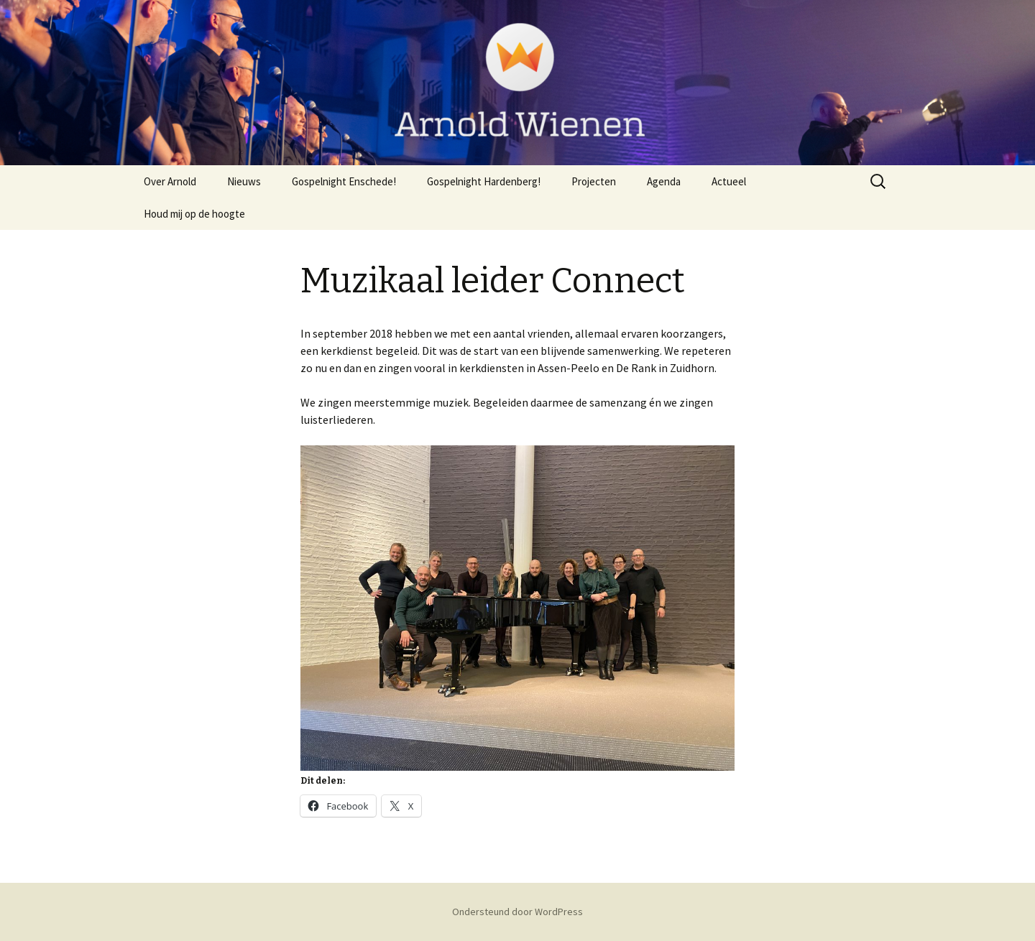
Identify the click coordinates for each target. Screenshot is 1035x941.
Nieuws (244, 181)
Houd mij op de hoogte (194, 214)
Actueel (729, 181)
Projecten (593, 181)
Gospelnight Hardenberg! (483, 181)
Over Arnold (170, 181)
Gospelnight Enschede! (344, 181)
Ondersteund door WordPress (517, 911)
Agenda (664, 181)
